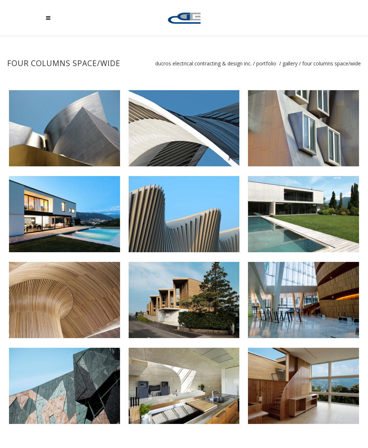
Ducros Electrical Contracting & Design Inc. (203, 63)
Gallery (290, 63)
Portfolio (266, 63)
